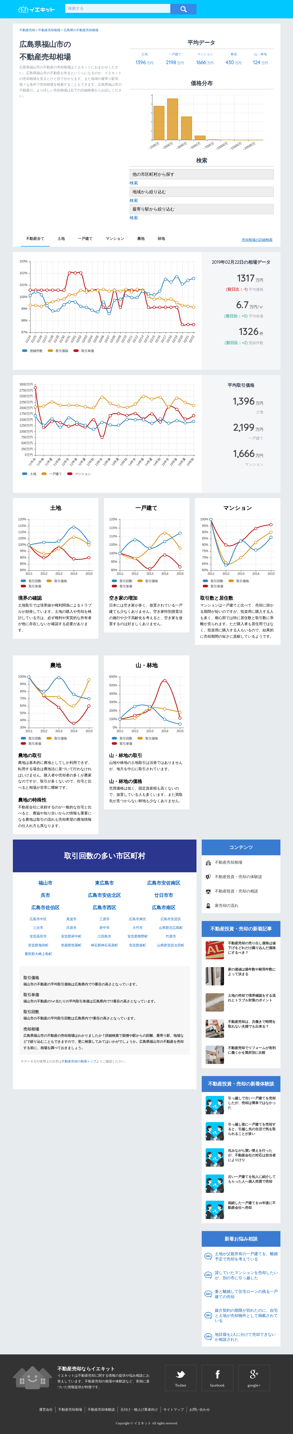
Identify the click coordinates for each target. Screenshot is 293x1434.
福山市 (45, 883)
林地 (161, 238)
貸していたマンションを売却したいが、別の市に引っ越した (246, 1275)
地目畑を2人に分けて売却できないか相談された (245, 1337)
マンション (115, 238)
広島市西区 (104, 907)
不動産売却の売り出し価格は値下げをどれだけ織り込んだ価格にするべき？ (241, 950)
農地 (141, 238)
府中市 (104, 928)
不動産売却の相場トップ (79, 1061)
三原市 (104, 919)
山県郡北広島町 (171, 928)
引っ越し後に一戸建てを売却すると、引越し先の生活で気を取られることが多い (241, 1131)
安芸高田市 (38, 936)
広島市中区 (38, 919)
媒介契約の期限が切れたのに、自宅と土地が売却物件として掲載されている (246, 1315)
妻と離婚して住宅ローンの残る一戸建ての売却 (246, 1294)
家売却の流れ (226, 905)
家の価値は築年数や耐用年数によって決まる (241, 976)
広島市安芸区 (171, 919)
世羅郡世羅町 (71, 945)
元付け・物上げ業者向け (139, 1409)
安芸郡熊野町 (137, 936)
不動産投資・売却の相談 (236, 891)
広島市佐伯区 (45, 907)
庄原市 (71, 928)
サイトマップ (173, 1409)
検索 (134, 183)
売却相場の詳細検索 (257, 240)
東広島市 (104, 883)
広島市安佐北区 (104, 895)
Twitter (180, 1385)
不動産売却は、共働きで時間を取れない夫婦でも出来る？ (241, 1028)
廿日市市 (163, 895)
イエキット (142, 1423)
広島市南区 (163, 907)
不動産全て (35, 238)
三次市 (38, 928)
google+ (254, 1385)
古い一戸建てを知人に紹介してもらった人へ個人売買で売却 (241, 1183)
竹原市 (171, 936)
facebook (217, 1385)
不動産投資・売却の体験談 (238, 877)
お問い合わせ (199, 1409)
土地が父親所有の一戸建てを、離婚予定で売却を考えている (246, 1256)
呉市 (45, 895)
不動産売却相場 (228, 862)
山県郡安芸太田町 (170, 945)
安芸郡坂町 (137, 945)
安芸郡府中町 (71, 936)
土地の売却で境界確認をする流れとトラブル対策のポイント (241, 1002)
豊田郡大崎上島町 (38, 954)
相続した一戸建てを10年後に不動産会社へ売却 (241, 1210)
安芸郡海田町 (38, 945)
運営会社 (46, 1409)
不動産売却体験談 (101, 1409)
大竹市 (137, 928)
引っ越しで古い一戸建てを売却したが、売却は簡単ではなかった (241, 1105)
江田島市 (104, 936)
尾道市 (71, 919)
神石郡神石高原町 (104, 945)
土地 (61, 238)
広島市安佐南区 (163, 883)
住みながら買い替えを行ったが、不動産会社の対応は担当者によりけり (241, 1157)
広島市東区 (137, 919)
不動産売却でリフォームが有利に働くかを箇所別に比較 (241, 1055)
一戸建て (85, 238)
